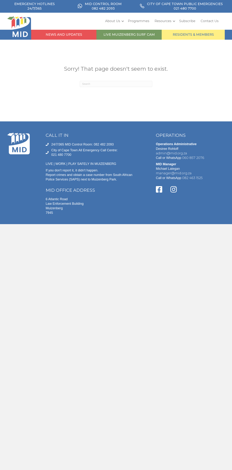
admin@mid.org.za (171, 153)
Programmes (138, 21)
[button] (122, 21)
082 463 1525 (192, 178)
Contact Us (210, 21)
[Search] (116, 84)
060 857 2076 (193, 158)
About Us (112, 21)
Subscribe (187, 21)
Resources (163, 21)
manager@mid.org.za (174, 173)
